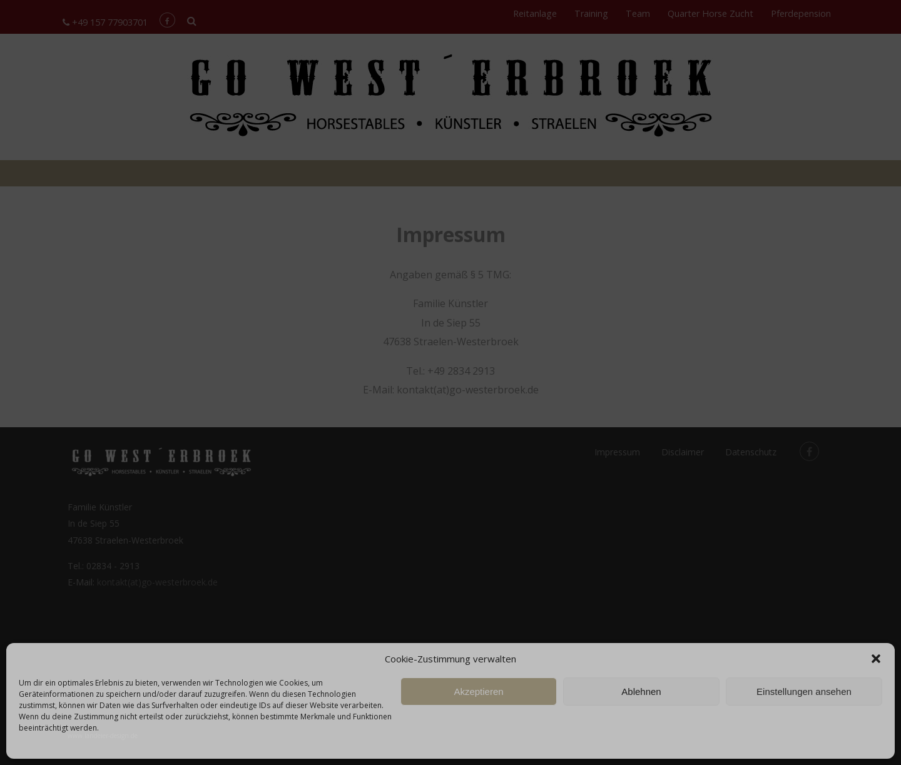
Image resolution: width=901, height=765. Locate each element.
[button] (876, 658)
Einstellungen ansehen (804, 691)
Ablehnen (641, 691)
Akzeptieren (478, 691)
